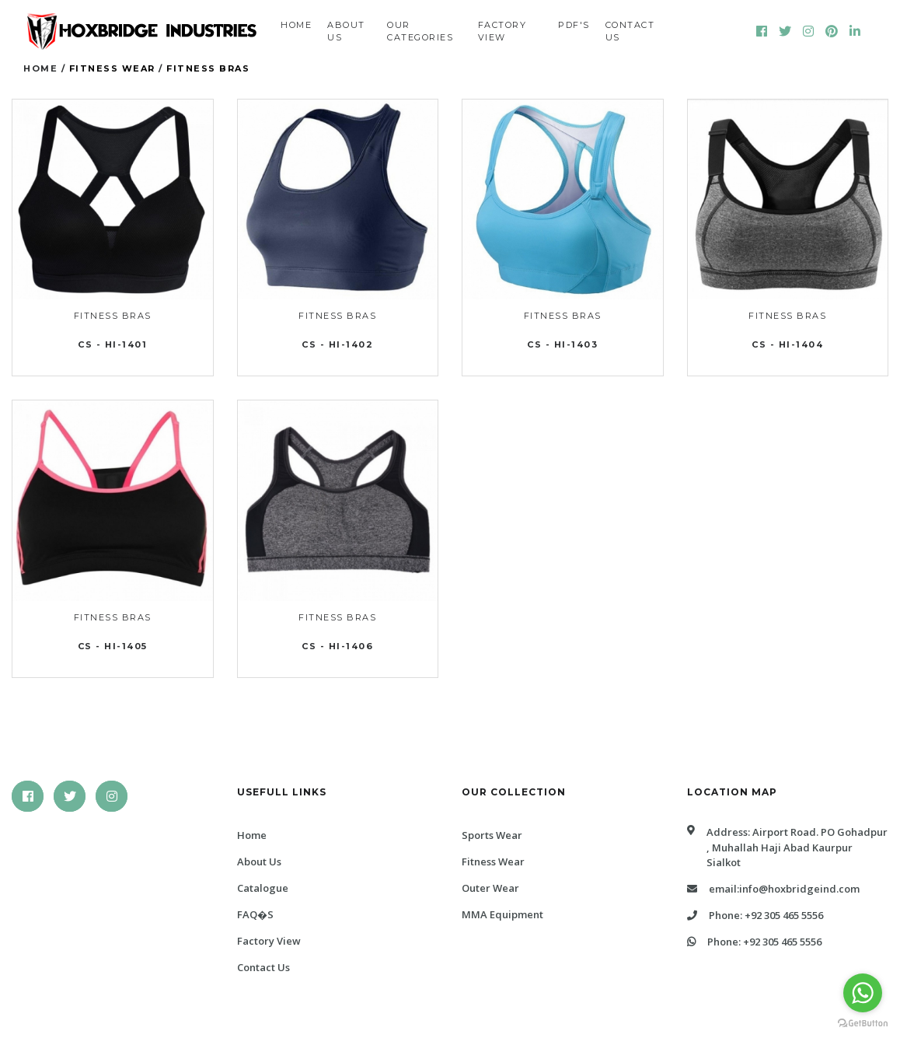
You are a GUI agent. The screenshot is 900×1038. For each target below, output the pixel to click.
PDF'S (574, 24)
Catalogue (262, 888)
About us (346, 31)
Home (296, 24)
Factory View (502, 31)
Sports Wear (492, 835)
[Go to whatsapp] (862, 992)
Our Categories (420, 31)
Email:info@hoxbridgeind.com (773, 889)
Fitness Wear (112, 68)
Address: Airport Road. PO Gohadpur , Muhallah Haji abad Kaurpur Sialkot (787, 848)
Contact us (630, 31)
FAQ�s (255, 914)
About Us (259, 861)
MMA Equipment (502, 914)
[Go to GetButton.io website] (863, 1022)
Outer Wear (490, 888)
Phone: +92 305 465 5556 (755, 915)
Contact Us (263, 967)
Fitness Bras (207, 68)
